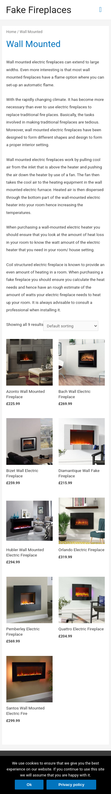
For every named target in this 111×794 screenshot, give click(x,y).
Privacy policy (71, 784)
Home (11, 31)
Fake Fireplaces (38, 9)
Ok (29, 784)
